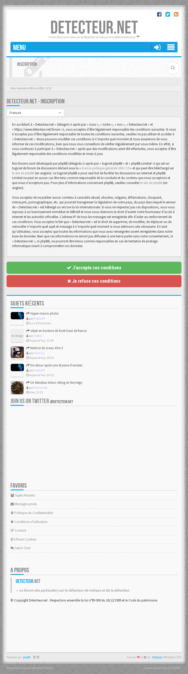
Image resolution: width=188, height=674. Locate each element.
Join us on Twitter (41, 401)
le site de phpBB (23, 173)
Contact (18, 530)
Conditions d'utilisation (29, 522)
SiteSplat (157, 657)
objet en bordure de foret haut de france (56, 330)
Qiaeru (49, 668)
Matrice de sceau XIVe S (44, 348)
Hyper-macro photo (42, 313)
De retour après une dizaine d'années (54, 365)
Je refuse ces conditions (94, 281)
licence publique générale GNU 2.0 (105, 168)
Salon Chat (20, 548)
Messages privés (23, 504)
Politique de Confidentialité (31, 513)
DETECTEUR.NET (94, 28)
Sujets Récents (22, 495)
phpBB (26, 657)
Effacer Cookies (23, 539)
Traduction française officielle (24, 668)
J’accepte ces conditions (94, 267)
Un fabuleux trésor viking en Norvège (54, 382)
